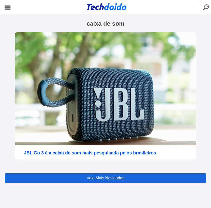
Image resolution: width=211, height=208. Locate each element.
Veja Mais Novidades (105, 178)
